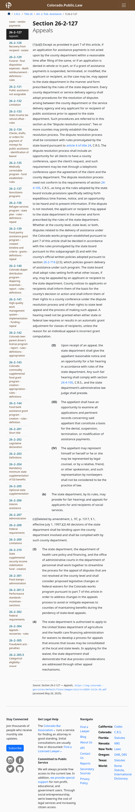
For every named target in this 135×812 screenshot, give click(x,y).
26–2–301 (17, 579)
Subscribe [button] (15, 748)
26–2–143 (17, 379)
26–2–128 (18, 46)
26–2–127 (15, 34)
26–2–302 (17, 615)
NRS (117, 743)
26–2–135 (18, 172)
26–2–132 (15, 102)
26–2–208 (17, 528)
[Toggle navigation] (124, 5)
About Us (86, 742)
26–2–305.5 (16, 660)
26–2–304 (19, 629)
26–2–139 (18, 244)
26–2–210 (18, 559)
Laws (117, 749)
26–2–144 (18, 412)
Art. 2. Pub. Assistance (49, 14)
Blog (83, 737)
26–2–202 (15, 443)
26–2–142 (18, 344)
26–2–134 (19, 143)
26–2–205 (19, 489)
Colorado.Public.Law (64, 5)
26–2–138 (18, 212)
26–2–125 (18, 19)
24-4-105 (67, 382)
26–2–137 (15, 192)
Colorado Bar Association (49, 728)
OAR (117, 755)
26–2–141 (18, 312)
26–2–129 (19, 68)
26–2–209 (15, 541)
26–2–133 (18, 116)
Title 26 (28, 14)
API (82, 748)
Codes (118, 726)
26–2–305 (18, 644)
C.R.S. (17, 14)
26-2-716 (49, 262)
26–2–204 (19, 471)
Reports (85, 763)
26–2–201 (15, 430)
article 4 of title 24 (78, 145)
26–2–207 (17, 516)
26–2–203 (15, 455)
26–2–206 (15, 504)
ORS (124, 755)
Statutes (119, 738)
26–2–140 (18, 279)
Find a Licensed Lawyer (55, 749)
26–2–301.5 (16, 597)
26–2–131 (19, 90)
